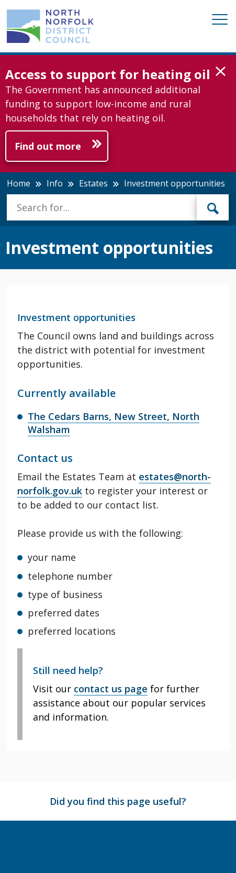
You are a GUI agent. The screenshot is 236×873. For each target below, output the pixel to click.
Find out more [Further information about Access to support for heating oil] (48, 146)
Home (18, 183)
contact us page (111, 688)
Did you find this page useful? (118, 801)
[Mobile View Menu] (220, 21)
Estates (93, 183)
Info (55, 183)
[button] (221, 71)
